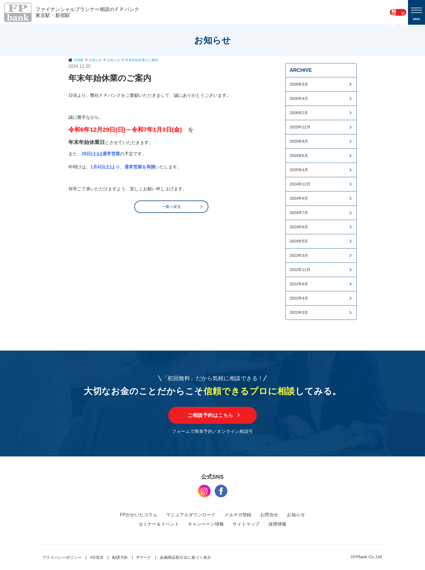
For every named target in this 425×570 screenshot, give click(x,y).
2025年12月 (300, 127)
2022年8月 (299, 284)
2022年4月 (299, 298)
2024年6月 (299, 227)
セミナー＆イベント (159, 524)
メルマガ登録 (237, 514)
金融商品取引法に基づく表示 (185, 557)
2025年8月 (299, 141)
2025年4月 (299, 170)
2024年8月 (299, 198)
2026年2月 (299, 113)
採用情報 (278, 524)
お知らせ (296, 514)
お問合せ (269, 514)
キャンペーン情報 (206, 524)
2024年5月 (299, 241)
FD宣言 (97, 557)
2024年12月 (300, 184)
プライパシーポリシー (62, 557)
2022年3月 (299, 312)
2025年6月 (299, 155)
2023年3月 (299, 255)
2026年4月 (299, 98)
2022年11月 (300, 269)
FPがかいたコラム (138, 514)
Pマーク (144, 557)
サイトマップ (246, 524)
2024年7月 (299, 212)
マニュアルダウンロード (191, 514)
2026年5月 (299, 84)
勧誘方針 (120, 557)
